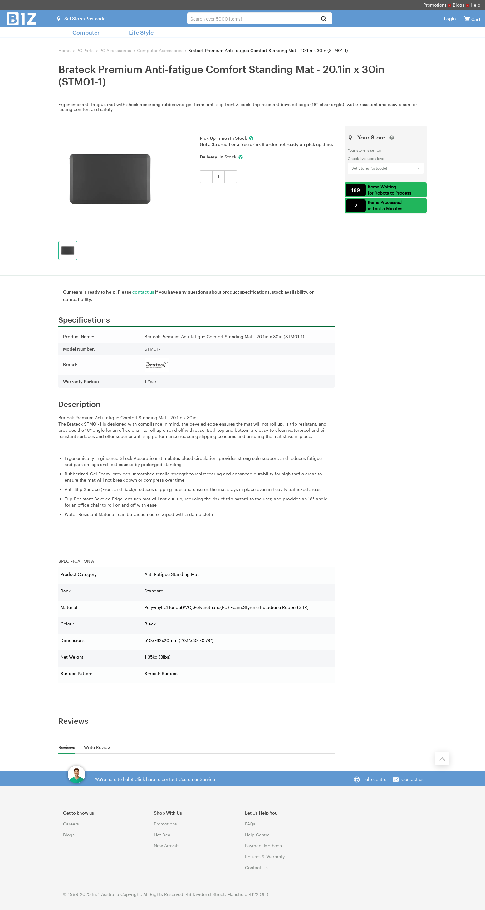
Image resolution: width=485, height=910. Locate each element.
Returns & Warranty (265, 856)
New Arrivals (166, 845)
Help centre (374, 779)
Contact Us (256, 867)
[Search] (324, 19)
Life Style (141, 32)
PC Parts (85, 50)
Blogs (458, 4)
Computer (86, 32)
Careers (71, 823)
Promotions (435, 4)
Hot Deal (163, 834)
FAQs (250, 823)
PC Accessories (115, 50)
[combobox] (259, 18)
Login (450, 18)
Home (64, 50)
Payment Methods (263, 845)
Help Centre (257, 834)
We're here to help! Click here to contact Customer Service (155, 779)
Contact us (412, 779)
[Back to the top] (442, 758)
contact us (143, 291)
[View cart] (467, 18)
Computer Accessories (160, 50)
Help (475, 4)
